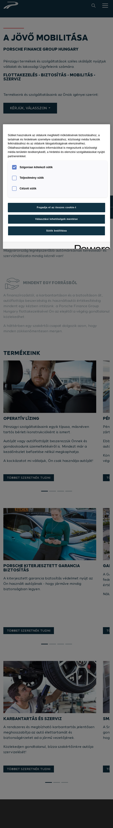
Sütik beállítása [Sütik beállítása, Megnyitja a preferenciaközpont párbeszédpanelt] (56, 230)
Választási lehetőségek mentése (56, 219)
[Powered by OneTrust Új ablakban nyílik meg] (91, 246)
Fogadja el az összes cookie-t (56, 207)
